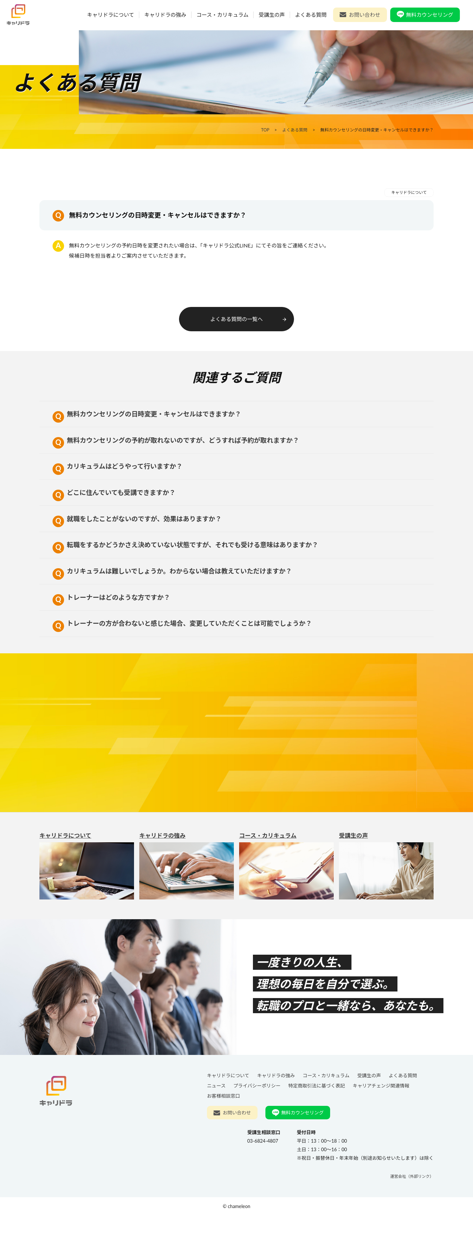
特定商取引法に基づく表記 (316, 1129)
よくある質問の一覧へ (248, 319)
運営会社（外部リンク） (412, 1219)
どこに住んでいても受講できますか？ (116, 508)
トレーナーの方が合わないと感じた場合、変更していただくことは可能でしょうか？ (185, 661)
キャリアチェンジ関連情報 (381, 1129)
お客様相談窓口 (223, 1139)
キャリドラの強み (166, 15)
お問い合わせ (365, 15)
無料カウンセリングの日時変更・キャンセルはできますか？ (149, 417)
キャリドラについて (110, 15)
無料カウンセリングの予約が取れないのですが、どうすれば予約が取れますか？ (179, 447)
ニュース (216, 1129)
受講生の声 (272, 15)
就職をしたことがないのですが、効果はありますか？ (140, 539)
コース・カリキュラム (223, 15)
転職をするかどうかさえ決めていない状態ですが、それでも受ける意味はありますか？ (189, 569)
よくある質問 (311, 15)
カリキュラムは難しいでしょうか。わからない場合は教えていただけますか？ (175, 600)
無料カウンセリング (430, 15)
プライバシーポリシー (257, 1129)
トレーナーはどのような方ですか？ (113, 631)
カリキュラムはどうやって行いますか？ (120, 478)
